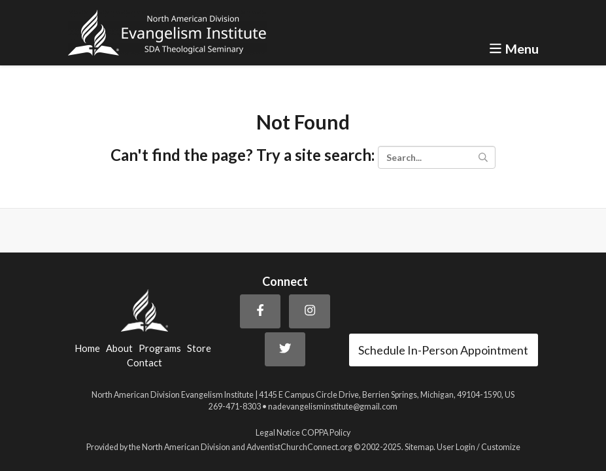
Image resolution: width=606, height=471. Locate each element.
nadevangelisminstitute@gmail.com (332, 406)
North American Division (186, 447)
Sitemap (419, 447)
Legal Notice (278, 433)
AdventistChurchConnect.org (299, 447)
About (119, 348)
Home (87, 348)
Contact (144, 362)
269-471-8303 (235, 406)
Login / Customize (488, 447)
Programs (160, 348)
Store (199, 348)
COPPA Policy (325, 433)
